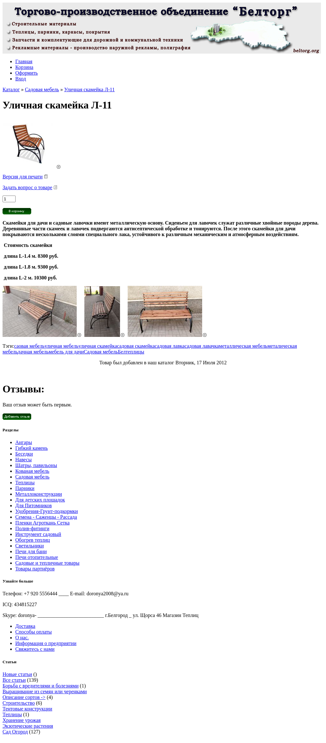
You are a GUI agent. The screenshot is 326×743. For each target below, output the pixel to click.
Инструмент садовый (38, 534)
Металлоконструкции (38, 494)
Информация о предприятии (45, 643)
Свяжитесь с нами (34, 649)
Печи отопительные (36, 557)
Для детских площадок (40, 499)
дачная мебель (33, 351)
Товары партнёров (34, 568)
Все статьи (14, 680)
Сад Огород (15, 731)
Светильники (29, 545)
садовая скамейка (136, 346)
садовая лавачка (202, 346)
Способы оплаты (33, 632)
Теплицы (25, 482)
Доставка (25, 626)
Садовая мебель (42, 89)
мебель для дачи (66, 351)
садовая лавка (170, 346)
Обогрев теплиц (32, 540)
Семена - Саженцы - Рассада (46, 517)
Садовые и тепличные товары (47, 563)
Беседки (24, 454)
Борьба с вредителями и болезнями (41, 685)
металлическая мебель (243, 346)
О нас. (22, 637)
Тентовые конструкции (27, 708)
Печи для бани (31, 551)
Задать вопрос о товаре (27, 187)
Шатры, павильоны (36, 465)
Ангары (23, 442)
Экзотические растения (28, 726)
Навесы (23, 459)
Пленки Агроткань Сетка (42, 522)
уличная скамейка (97, 346)
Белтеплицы (131, 351)
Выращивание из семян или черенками (45, 691)
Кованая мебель (32, 471)
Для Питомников (33, 505)
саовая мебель (29, 346)
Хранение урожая (22, 720)
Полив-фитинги (32, 528)
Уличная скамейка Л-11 (89, 89)
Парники (24, 488)
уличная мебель (61, 346)
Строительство (19, 703)
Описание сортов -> (24, 697)
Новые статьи (17, 674)
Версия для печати (23, 176)
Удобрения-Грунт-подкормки (46, 511)
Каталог (11, 89)
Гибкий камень (31, 448)
